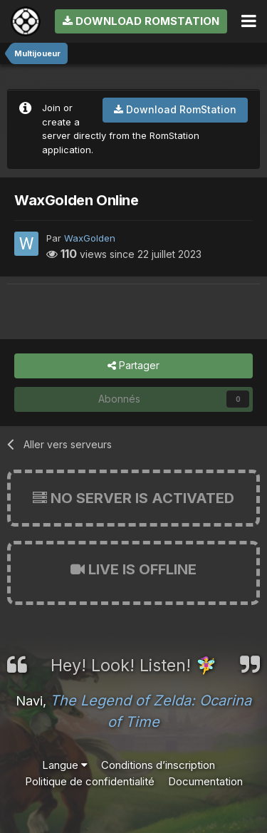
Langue (65, 765)
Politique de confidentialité (90, 781)
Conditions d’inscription (158, 765)
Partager (133, 366)
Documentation (205, 781)
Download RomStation (141, 21)
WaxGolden (89, 238)
